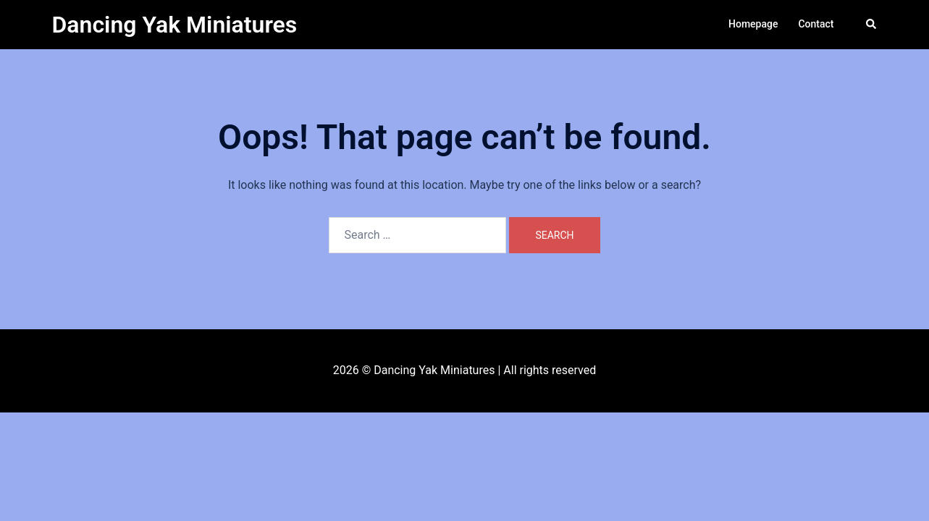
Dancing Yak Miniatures (175, 24)
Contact (815, 24)
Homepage (753, 24)
